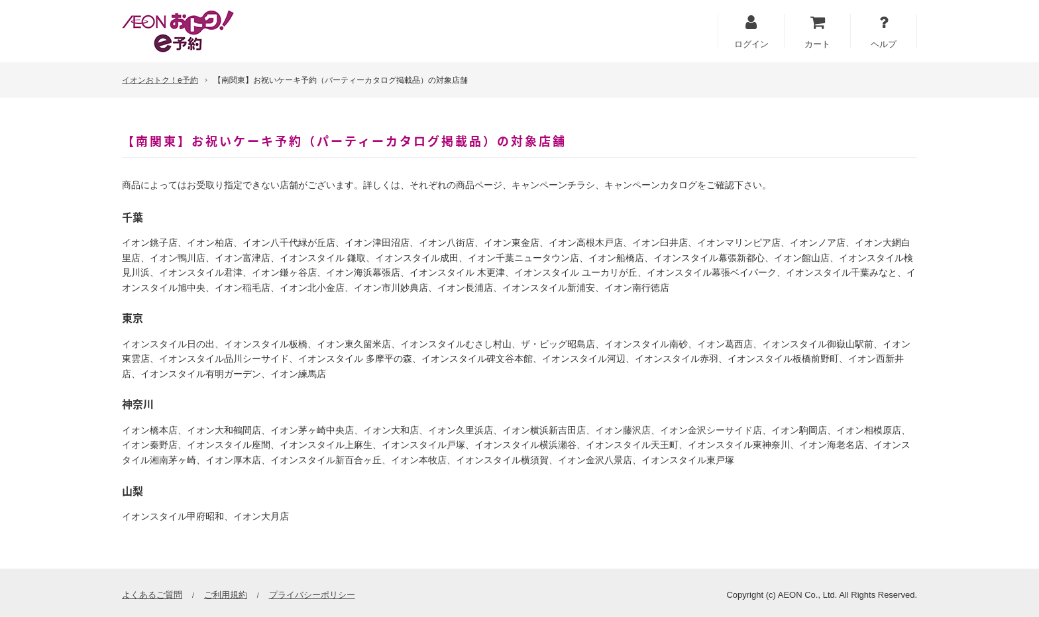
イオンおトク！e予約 (160, 80)
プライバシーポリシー (312, 595)
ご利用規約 (225, 595)
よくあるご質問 (152, 595)
